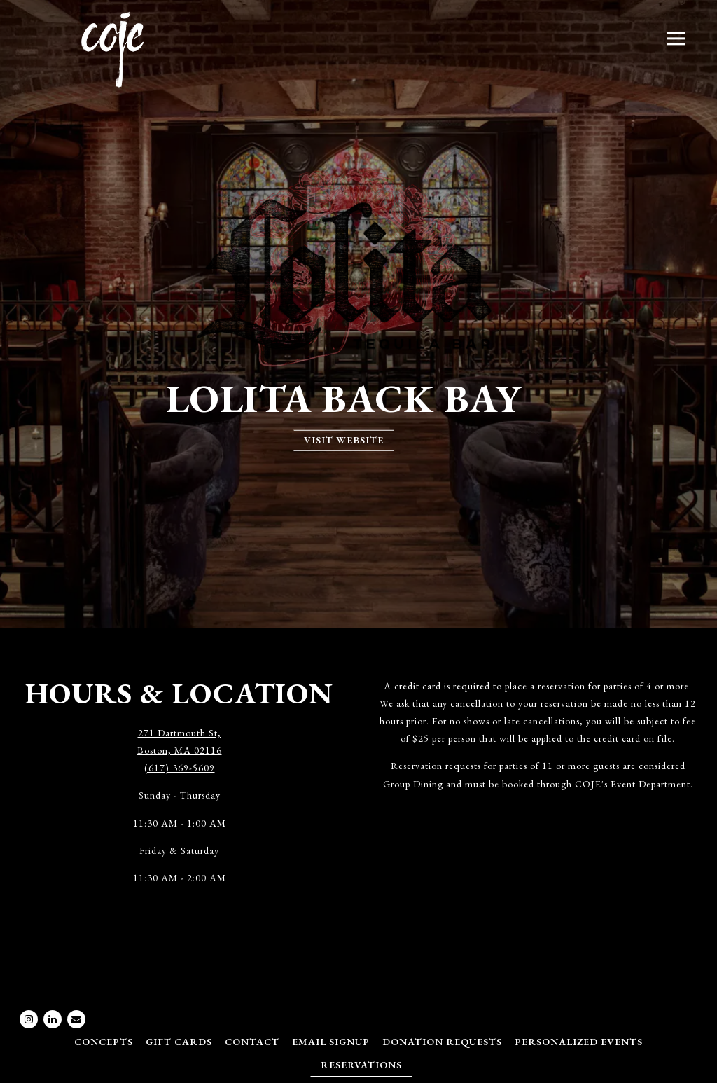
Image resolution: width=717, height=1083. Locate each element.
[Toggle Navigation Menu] (676, 38)
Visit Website (344, 440)
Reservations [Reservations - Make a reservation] (361, 1064)
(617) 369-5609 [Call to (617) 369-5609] (179, 767)
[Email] (76, 1019)
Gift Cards (179, 1041)
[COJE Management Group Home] (112, 47)
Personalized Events (579, 1041)
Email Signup (331, 1041)
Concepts (103, 1041)
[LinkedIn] (52, 1019)
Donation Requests (442, 1041)
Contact (252, 1041)
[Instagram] (29, 1019)
